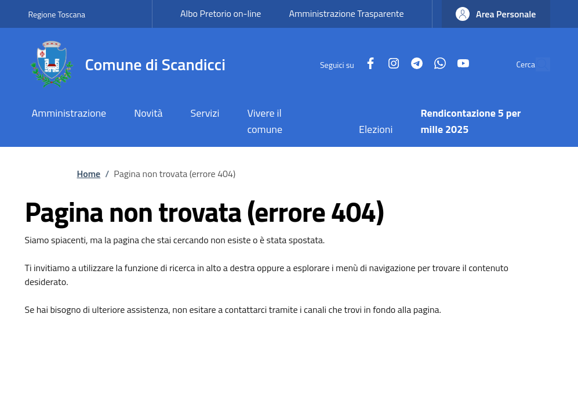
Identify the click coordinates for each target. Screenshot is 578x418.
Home (89, 174)
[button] (496, 14)
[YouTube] (436, 64)
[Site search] (536, 64)
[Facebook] (343, 64)
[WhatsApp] (412, 64)
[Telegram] (389, 64)
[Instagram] (366, 64)
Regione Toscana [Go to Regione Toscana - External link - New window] (57, 14)
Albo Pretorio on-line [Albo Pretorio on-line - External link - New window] (220, 13)
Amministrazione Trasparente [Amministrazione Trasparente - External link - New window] (346, 13)
